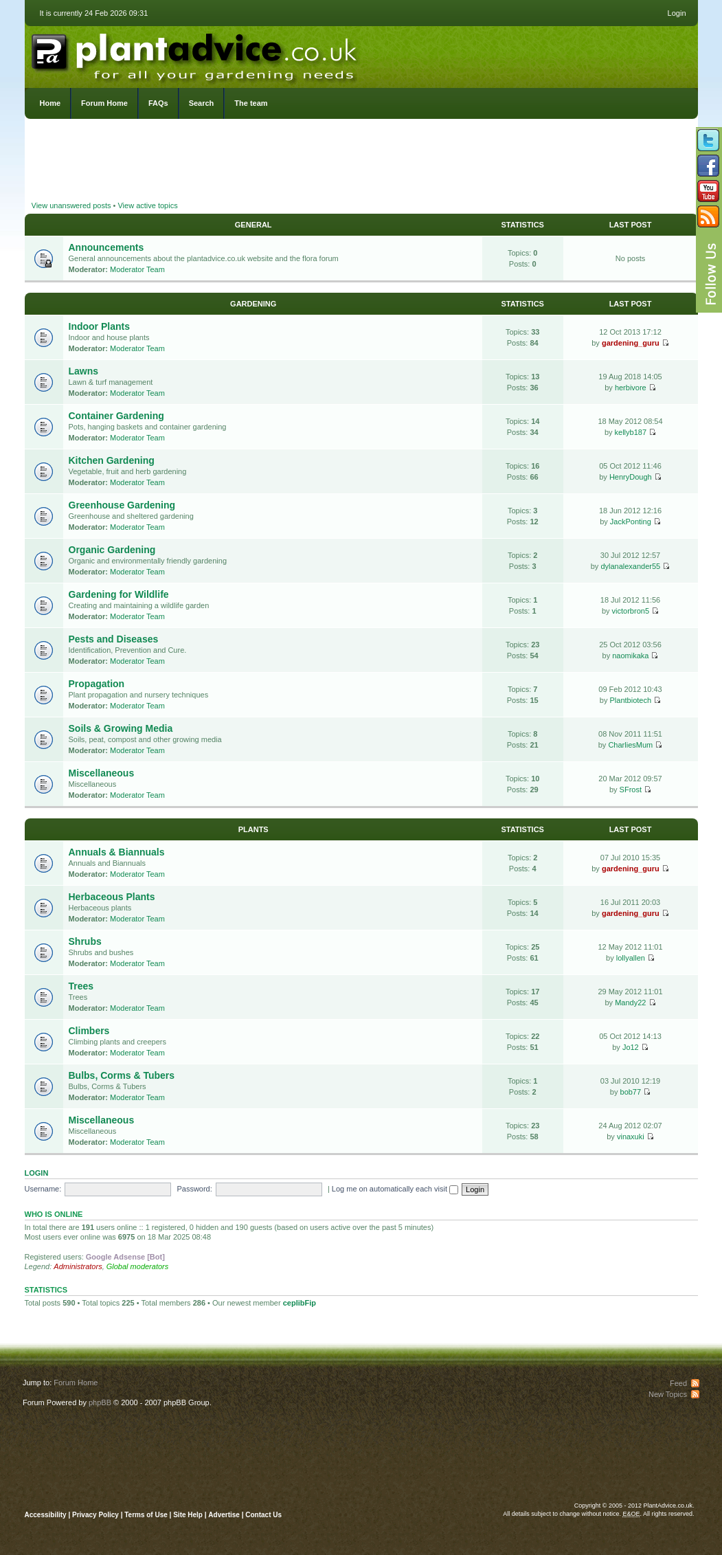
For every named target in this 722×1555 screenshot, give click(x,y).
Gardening (253, 304)
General (253, 225)
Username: (43, 1189)
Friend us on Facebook (708, 166)
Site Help (188, 1515)
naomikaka (630, 655)
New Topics (667, 1394)
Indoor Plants (99, 326)
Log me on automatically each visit (395, 1189)
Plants (253, 829)
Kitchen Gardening (112, 460)
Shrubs (85, 941)
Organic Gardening (112, 549)
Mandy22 (630, 1002)
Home (50, 103)
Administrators (78, 1266)
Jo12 (630, 1047)
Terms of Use (146, 1515)
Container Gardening (116, 415)
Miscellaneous (102, 773)
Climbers (89, 1030)
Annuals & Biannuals (117, 852)
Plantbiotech (631, 700)
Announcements (106, 247)
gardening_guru (630, 343)
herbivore (630, 387)
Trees (81, 986)
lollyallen (630, 958)
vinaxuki (630, 1136)
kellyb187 (630, 432)
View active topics (147, 205)
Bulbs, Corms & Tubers (122, 1075)
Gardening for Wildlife (119, 594)
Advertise (224, 1515)
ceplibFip (299, 1303)
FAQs (158, 103)
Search (201, 103)
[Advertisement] (361, 161)
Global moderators (137, 1266)
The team (250, 103)
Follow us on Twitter (708, 140)
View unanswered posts (71, 205)
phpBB (100, 1402)
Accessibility (46, 1515)
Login (677, 13)
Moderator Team (137, 269)
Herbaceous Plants (112, 896)
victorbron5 (630, 611)
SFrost (631, 789)
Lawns (84, 371)
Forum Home (104, 103)
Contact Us (263, 1515)
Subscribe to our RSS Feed (708, 216)
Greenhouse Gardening (122, 505)
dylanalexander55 (630, 566)
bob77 (631, 1092)
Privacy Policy (96, 1515)
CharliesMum (630, 745)
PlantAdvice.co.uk (196, 53)
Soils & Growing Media (121, 728)
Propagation (97, 683)
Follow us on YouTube (708, 191)
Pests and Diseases (114, 639)
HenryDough (630, 477)
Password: (194, 1189)
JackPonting (630, 521)
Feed (678, 1383)
